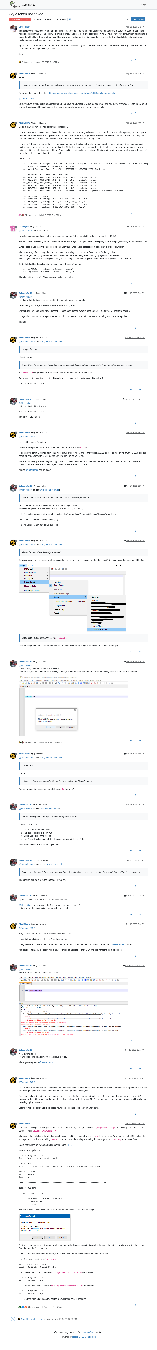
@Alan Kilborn (37, 227)
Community (28, 4)
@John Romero (38, 74)
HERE (69, 1145)
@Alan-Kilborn (25, 297)
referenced (37, 1319)
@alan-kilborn (25, 230)
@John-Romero (26, 98)
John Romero (25, 27)
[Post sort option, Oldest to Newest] (127, 19)
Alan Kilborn (24, 74)
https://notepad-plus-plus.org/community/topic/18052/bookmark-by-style (82, 93)
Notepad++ (88, 1332)
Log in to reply (138, 19)
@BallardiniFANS (39, 338)
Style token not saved (52, 341)
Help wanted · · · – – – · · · (20, 19)
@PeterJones (32, 470)
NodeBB (76, 1337)
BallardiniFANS (25, 293)
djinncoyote (24, 227)
